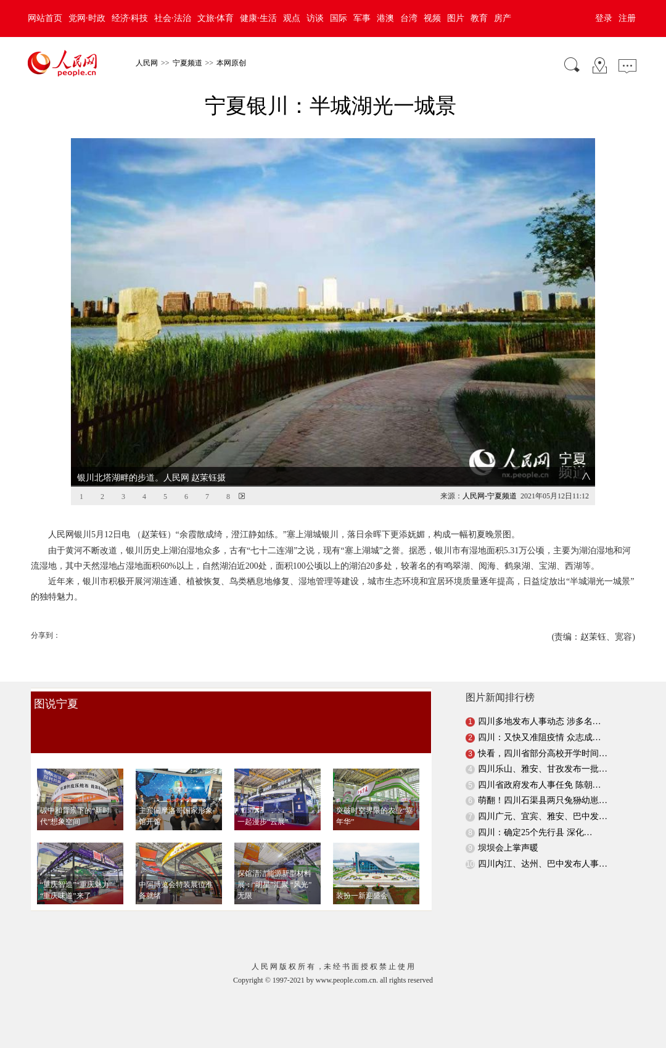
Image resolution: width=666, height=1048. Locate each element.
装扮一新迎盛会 (362, 875)
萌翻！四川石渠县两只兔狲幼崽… (542, 780)
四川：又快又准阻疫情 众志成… (539, 717)
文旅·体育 (215, 18)
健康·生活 (258, 18)
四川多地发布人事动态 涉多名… (539, 701)
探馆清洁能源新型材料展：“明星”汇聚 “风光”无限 (274, 864)
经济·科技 (130, 18)
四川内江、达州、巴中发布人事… (542, 843)
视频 (432, 18)
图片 (455, 18)
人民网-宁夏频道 (489, 475)
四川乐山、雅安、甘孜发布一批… (542, 748)
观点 (291, 18)
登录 (603, 18)
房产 (502, 18)
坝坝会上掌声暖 (508, 827)
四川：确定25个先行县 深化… (535, 811)
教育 (479, 18)
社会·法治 (172, 18)
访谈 (315, 18)
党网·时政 (86, 18)
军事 (362, 18)
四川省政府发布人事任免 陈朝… (539, 764)
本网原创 (231, 63)
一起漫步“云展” (263, 801)
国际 (338, 18)
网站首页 (45, 18)
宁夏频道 (187, 63)
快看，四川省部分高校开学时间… (542, 733)
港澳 (385, 18)
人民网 (147, 63)
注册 (627, 18)
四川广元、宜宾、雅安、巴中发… (542, 796)
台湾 (408, 18)
